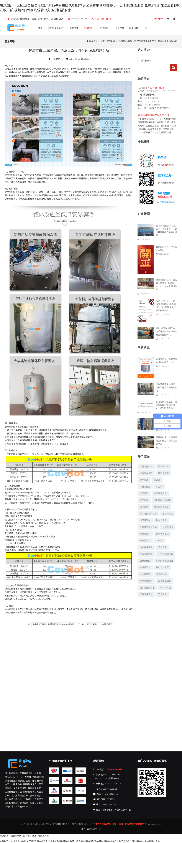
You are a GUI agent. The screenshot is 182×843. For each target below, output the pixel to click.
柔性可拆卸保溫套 (148, 506)
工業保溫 (162, 587)
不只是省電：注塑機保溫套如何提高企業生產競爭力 (166, 433)
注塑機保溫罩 (162, 526)
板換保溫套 (145, 533)
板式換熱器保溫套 (148, 519)
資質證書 (119, 28)
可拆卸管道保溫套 (164, 553)
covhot (159, 533)
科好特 (159, 479)
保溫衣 (25, 492)
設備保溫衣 (145, 513)
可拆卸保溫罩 (146, 546)
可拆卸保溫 (145, 479)
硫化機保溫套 (164, 573)
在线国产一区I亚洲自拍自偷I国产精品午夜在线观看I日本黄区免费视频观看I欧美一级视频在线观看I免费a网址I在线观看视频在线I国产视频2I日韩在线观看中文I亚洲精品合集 (80, 841)
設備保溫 (144, 486)
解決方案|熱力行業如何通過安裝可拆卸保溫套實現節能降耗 (166, 324)
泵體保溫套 (167, 506)
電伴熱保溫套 (146, 573)
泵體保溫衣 (145, 526)
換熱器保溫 (161, 513)
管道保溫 (162, 540)
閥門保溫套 (163, 465)
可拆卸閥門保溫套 (162, 492)
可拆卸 (78, 69)
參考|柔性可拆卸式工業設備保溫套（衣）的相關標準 (54, 624)
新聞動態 (89, 28)
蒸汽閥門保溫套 (161, 499)
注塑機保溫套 (160, 486)
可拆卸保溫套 (146, 459)
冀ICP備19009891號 (91, 829)
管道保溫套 (145, 560)
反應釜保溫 (167, 519)
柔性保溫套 (145, 567)
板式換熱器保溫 (147, 580)
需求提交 (74, 28)
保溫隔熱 (51, 175)
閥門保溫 (144, 492)
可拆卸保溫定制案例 (60, 760)
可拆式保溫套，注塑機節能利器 (99, 624)
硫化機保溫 (145, 553)
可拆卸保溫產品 (56, 28)
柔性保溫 (144, 472)
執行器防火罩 (162, 560)
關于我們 (134, 28)
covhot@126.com (79, 18)
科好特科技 (165, 580)
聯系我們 (98, 760)
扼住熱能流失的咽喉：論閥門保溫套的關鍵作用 (166, 380)
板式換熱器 (161, 567)
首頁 (40, 28)
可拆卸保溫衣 (146, 465)
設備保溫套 (163, 459)
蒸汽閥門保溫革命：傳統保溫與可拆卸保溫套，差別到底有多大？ (166, 397)
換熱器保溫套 (146, 540)
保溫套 (84, 69)
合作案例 (105, 28)
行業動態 (122, 41)
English (158, 18)
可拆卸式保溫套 (165, 546)
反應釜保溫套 (146, 587)
